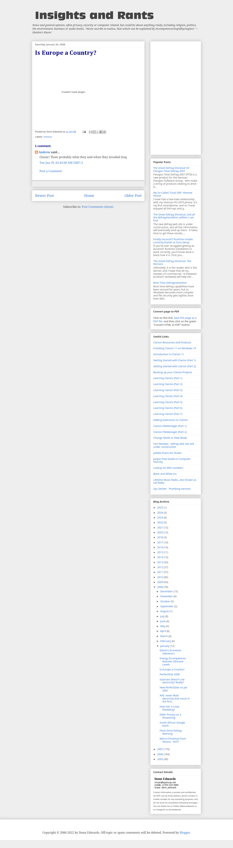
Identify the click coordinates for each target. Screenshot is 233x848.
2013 (160, 562)
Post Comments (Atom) (97, 207)
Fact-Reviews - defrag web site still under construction (173, 445)
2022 (160, 522)
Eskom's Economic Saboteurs (170, 652)
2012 (160, 567)
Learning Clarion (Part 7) (167, 414)
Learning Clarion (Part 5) (167, 402)
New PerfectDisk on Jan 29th (173, 689)
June (163, 621)
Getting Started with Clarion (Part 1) (174, 360)
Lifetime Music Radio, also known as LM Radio (174, 481)
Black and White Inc (165, 473)
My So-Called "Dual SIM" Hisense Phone (172, 194)
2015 (160, 552)
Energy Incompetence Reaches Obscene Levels (173, 661)
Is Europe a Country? (172, 669)
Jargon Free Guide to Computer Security (172, 460)
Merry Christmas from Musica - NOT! (173, 740)
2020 (160, 532)
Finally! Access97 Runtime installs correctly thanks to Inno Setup (173, 240)
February (166, 641)
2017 (160, 542)
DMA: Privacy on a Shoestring (170, 716)
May (163, 626)
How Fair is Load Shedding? (169, 708)
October (165, 601)
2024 (160, 512)
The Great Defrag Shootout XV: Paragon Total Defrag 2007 (171, 169)
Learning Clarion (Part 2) (167, 384)
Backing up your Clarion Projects (172, 372)
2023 (160, 517)
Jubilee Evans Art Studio (167, 453)
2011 (160, 572)
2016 (160, 547)
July (162, 616)
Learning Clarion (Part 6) (167, 408)
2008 (160, 587)
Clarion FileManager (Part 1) (170, 426)
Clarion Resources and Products (172, 342)
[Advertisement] (175, 97)
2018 (160, 537)
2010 (160, 577)
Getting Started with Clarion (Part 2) (174, 366)
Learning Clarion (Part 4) (167, 396)
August (164, 611)
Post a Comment (51, 171)
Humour (48, 136)
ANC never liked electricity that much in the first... (175, 698)
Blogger (185, 833)
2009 (160, 582)
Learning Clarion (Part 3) (167, 390)
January (165, 646)
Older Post (133, 195)
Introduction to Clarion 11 (168, 354)
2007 (160, 749)
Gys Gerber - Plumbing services (172, 488)
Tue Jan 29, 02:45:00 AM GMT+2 (61, 163)
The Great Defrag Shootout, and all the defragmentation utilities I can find (174, 217)
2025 (160, 507)
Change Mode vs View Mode (170, 437)
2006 (160, 754)
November (166, 596)
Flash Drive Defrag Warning (171, 732)
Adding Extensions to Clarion (170, 420)
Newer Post (44, 195)
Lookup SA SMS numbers (168, 467)
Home (89, 195)
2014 (160, 557)
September (167, 606)
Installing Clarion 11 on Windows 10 (174, 348)
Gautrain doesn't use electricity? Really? (172, 681)
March (164, 636)
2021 (160, 527)
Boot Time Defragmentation (170, 282)
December (166, 591)
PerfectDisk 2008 (170, 674)
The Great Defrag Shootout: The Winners (172, 262)
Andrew (44, 152)
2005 (160, 759)
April (163, 631)
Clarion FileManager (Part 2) (170, 432)
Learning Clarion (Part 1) (167, 378)
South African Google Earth (172, 724)
